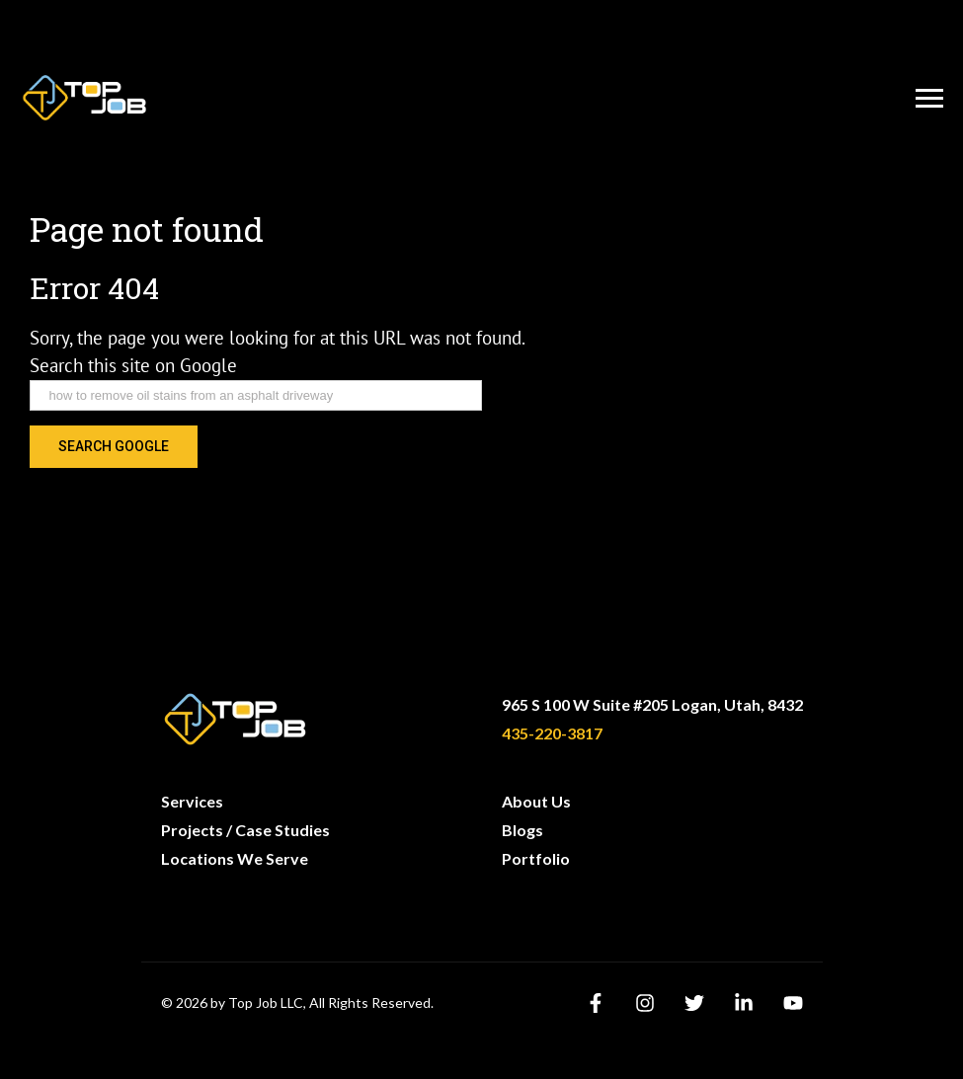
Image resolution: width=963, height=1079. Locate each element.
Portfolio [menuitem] (536, 858)
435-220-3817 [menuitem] (552, 733)
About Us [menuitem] (536, 801)
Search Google (113, 446)
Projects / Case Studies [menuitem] (245, 829)
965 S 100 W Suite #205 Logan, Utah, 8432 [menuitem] (652, 704)
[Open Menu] (929, 98)
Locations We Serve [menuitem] (234, 858)
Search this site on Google (133, 365)
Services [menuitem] (192, 801)
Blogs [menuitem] (522, 829)
